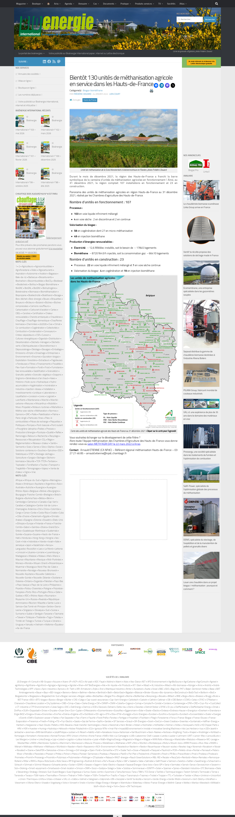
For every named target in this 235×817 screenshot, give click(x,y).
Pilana (74, 753)
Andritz (208, 685)
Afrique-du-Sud (31, 480)
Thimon (62, 775)
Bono (191, 696)
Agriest (213, 681)
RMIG (33, 761)
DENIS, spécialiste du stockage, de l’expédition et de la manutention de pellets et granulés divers (200, 543)
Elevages (46, 349)
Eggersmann (131, 710)
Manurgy (168, 739)
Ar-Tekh (70, 689)
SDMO (80, 764)
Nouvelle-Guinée (23, 577)
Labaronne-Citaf (143, 735)
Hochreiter (147, 725)
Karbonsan (124, 732)
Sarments (20, 446)
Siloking (23, 768)
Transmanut (132, 775)
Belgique (34, 491)
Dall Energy (76, 707)
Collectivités (52, 327)
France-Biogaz (184, 717)
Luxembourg (52, 552)
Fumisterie (57, 367)
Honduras (26, 538)
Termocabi (204, 772)
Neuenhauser (154, 746)
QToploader (98, 757)
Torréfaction (32, 465)
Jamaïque (20, 545)
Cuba (61, 512)
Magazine (21, 3)
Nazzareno (89, 746)
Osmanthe (108, 750)
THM (79, 775)
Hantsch (20, 725)
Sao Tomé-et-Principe (34, 606)
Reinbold (186, 757)
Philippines (55, 585)
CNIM (112, 703)
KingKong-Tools (180, 732)
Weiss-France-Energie (154, 782)
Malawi (41, 556)
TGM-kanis (39, 775)
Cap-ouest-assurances (97, 699)
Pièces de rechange (39, 421)
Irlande (43, 541)
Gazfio (100, 721)
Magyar (147, 739)
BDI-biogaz (55, 692)
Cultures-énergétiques (26, 338)
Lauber (172, 735)
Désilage (36, 349)
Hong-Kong (38, 538)
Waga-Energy (102, 782)
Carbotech (133, 699)
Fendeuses (22, 363)
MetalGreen (108, 743)
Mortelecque (155, 743)
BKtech (171, 696)
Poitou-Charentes (33, 588)
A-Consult (34, 681)
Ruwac (112, 761)
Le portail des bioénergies (30, 53)
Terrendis (18, 775)
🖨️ (151, 90)
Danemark (36, 516)
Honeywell (188, 725)
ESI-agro (100, 714)
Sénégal (38, 613)
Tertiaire (52, 461)
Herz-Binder (126, 725)
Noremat (197, 746)
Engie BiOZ (19, 714)
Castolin (143, 699)
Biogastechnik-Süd (50, 696)
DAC (67, 707)
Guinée (19, 534)
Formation (31, 367)
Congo (19, 512)
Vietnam (39, 624)
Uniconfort (216, 775)
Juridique (37, 392)
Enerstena (214, 710)
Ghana (44, 527)
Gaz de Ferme (88, 721)
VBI (112, 779)
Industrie (20, 389)
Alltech (168, 685)
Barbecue (32, 277)
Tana (134, 772)
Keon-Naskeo (154, 732)
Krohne (83, 735)
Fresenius (33, 721)
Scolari (72, 764)
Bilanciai (138, 692)
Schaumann (213, 761)
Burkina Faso (31, 498)
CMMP (105, 703)
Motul (166, 743)
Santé (53, 443)
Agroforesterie (22, 270)
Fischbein (144, 717)
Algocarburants (46, 270)
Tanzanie (48, 613)
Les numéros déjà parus (29, 94)
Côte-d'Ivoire (23, 516)
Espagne (28, 520)
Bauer (39, 692)
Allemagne (55, 480)
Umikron (205, 775)
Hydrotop (52, 728)
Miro (135, 743)
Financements (44, 363)
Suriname (20, 613)
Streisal (42, 772)
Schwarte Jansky (59, 764)
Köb (111, 735)
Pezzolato (39, 753)
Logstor (70, 739)
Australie (20, 487)
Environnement (23, 356)
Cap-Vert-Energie (118, 699)
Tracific (114, 775)
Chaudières (56, 317)
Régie (50, 439)
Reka (194, 757)
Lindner (33, 739)
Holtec (178, 725)
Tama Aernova (123, 772)
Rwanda (42, 599)
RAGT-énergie (121, 757)
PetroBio (28, 753)
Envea (37, 714)
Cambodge (21, 502)
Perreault (206, 750)
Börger (60, 699)
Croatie (53, 512)
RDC (27, 595)
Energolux (192, 710)
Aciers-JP (66, 681)
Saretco (181, 761)
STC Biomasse (207, 768)
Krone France (95, 735)
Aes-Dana (135, 681)
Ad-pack (88, 681)
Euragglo (127, 714)
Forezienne (163, 717)
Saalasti (133, 761)
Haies (52, 378)
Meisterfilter (23, 743)
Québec (19, 595)
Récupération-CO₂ (36, 439)
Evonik (23, 717)
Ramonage (21, 436)
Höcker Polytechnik (78, 728)
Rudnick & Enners (93, 761)
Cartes (54, 309)
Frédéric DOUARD (82, 94)
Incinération (50, 385)
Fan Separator (67, 717)
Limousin (21, 552)
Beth (110, 692)
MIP (129, 743)
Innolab (147, 728)
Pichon (67, 753)
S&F (126, 761)
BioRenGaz (139, 696)
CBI (168, 699)
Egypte (46, 516)
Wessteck (204, 782)
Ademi (119, 681)
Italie (57, 541)
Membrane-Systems (48, 743)
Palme (55, 414)
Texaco (28, 775)
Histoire (19, 382)
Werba (195, 782)
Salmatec (149, 761)
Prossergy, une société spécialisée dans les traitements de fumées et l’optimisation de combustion (199, 455)
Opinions (20, 414)
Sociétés (171, 3)
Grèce (18, 530)
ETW (119, 714)
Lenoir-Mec (199, 735)
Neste (143, 746)
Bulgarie (19, 498)
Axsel (154, 689)
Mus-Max (203, 743)
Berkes (92, 692)
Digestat (43, 338)
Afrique (19, 480)
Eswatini (47, 520)
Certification (38, 313)
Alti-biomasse (179, 685)
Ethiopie (21, 523)
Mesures (29, 403)
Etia (113, 714)
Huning (42, 728)
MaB (102, 739)
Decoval (102, 707)
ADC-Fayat (99, 681)
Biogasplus (35, 696)
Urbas (49, 779)
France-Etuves (200, 717)
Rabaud (109, 757)
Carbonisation (22, 309)
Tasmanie (58, 613)
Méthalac (28, 746)
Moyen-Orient (40, 563)
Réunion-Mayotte (37, 603)
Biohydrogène (49, 288)
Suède (30, 613)
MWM (213, 743)
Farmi (84, 717)
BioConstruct (181, 692)
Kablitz (91, 732)
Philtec (58, 753)
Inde (24, 541)
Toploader (20, 465)
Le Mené (49, 548)
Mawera (201, 739)
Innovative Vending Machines (166, 728)
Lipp (54, 739)
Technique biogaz (173, 772)
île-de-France (23, 628)
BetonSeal (119, 692)
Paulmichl (166, 750)
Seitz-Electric (109, 764)
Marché (45, 400)
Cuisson (45, 335)
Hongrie (49, 538)
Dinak (215, 707)
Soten (159, 768)
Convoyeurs (49, 331)
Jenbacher (19, 732)
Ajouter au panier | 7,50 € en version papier (26, 257)
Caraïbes (20, 505)
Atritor (129, 689)
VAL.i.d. (66, 779)
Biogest (120, 696)
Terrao (214, 772)
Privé (194, 753)
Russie (34, 599)
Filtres (32, 363)
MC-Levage (212, 739)
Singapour (28, 610)
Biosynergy (151, 696)
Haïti (18, 538)
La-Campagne (121, 735)
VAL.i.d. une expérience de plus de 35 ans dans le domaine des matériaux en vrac (200, 415)
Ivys (202, 728)
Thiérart (71, 775)
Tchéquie (30, 617)
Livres (42, 396)
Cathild (152, 699)
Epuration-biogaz (51, 356)
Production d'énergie (25, 432)
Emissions (20, 353)
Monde (28, 563)
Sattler (190, 761)
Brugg (208, 696)
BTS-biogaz (41, 699)
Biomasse (34, 291)
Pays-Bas (58, 581)
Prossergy (39, 757)
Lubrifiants (20, 400)
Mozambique (55, 563)
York (116, 786)
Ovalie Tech (125, 750)
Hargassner (31, 725)
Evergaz (217, 714)
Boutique (36, 3)
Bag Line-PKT (177, 689)
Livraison (33, 396)
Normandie (21, 570)
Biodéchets (22, 284)
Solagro (111, 768)
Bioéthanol (47, 295)
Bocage (57, 295)
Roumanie (50, 595)
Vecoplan (120, 779)
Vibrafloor (210, 779)
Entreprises (53, 353)
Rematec (203, 166)
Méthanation (41, 410)
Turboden (177, 775)
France (48, 523)
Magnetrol (128, 739)
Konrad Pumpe (58, 735)
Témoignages (33, 468)
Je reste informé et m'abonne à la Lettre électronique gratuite (201, 62)
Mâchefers (56, 407)
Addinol (110, 681)
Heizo (104, 725)
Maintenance (33, 400)
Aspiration (20, 273)
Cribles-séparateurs (25, 335)
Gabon (27, 527)
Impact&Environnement (130, 728)
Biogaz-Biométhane (48, 284)
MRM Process (190, 743)
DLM (25, 710)
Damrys (87, 707)
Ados (126, 681)
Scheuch (18, 764)
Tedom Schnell (191, 772)
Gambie (35, 527)
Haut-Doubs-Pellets (48, 725)
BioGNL (28, 288)
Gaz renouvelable (24, 371)
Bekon (75, 692)
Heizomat (113, 725)
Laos (40, 548)
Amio (200, 685)
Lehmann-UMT (185, 735)
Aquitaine (39, 483)
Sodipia (102, 768)
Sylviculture (21, 457)
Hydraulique (42, 382)
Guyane (36, 534)
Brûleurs (30, 302)
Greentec (184, 721)
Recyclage (54, 436)
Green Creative (171, 721)
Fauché (92, 717)
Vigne (27, 472)
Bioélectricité (34, 295)
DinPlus (17, 710)
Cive (50, 324)
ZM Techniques (134, 786)
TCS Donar (149, 772)
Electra (156, 710)
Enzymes (36, 356)
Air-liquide (112, 685)
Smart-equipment (37, 768)
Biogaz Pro (110, 696)
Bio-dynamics (166, 692)
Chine (46, 509)
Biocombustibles (36, 281)
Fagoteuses (56, 360)
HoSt (197, 725)
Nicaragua (31, 566)
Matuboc (191, 739)
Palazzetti (144, 750)
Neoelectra (123, 746)
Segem (97, 764)
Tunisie (38, 621)
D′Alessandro (90, 710)
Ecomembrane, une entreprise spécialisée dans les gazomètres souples (198, 291)
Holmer (169, 725)
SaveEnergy (200, 761)
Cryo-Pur (204, 703)
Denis (131, 707)
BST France (23, 699)
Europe (30, 523)
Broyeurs (20, 302)
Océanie (19, 581)
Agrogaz (52, 685)
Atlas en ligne (24, 81)
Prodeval (212, 753)
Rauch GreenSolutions (140, 757)
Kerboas (167, 732)
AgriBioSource (175, 681)
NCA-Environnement (106, 746)
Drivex (45, 710)
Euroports (173, 714)
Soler (119, 768)
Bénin (49, 498)
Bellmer (83, 692)
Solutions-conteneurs (26, 450)
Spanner (167, 768)
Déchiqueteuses (30, 345)
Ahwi (80, 685)
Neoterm (134, 746)
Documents (108, 3)
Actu (56, 3)
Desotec (139, 707)
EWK (30, 717)
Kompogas (20, 735)
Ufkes (196, 775)
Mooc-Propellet (23, 407)
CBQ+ (18, 313)
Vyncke (90, 782)
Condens (167, 703)
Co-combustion (23, 327)
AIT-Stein (136, 685)
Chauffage (20, 320)
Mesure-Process (93, 743)
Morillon (143, 743)
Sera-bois (147, 764)
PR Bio (173, 753)
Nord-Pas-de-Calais (47, 566)
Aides (34, 270)
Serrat (185, 764)
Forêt (40, 367)
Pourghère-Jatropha (26, 428)
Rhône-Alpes (37, 595)
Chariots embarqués (39, 317)
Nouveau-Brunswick (47, 570)
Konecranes (43, 735)
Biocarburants (45, 277)
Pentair (196, 750)
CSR (38, 335)
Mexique (41, 559)
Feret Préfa (102, 717)
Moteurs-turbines (40, 407)
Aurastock (138, 689)
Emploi (30, 353)
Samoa (19, 606)
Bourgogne (53, 491)
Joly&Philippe (60, 732)
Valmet (83, 779)
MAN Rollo (157, 739)
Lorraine (41, 552)
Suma (86, 772)
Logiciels (51, 396)
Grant (150, 721)
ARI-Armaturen (83, 689)
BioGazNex (98, 696)
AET (144, 681)
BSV (32, 699)
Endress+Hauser (178, 710)
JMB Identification (44, 732)
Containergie (179, 703)
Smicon (79, 768)
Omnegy (70, 750)
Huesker (33, 728)
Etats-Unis (58, 520)
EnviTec (57, 714)
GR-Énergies (140, 721)
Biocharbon (21, 281)
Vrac (34, 472)
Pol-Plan (132, 753)
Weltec (186, 782)
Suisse (54, 610)
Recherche (43, 436)
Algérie (44, 480)
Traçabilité (20, 468)
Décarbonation (22, 342)
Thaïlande (40, 617)
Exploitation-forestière (26, 360)
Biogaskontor (21, 696)
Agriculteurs (27, 266)
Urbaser (57, 779)
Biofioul (33, 284)
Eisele (148, 710)
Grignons (20, 378)
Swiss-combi (97, 772)
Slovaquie (39, 610)
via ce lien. (32, 252)
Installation (48, 389)
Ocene (31, 750)
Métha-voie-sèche (24, 410)
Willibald (215, 782)
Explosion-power (43, 717)
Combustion (21, 331)
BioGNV (37, 288)
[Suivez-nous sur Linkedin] (44, 61)
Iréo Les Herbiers (190, 728)
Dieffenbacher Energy (201, 707)
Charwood (19, 703)
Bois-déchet (21, 299)
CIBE (64, 703)
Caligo (82, 699)
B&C (161, 689)
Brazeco (200, 696)
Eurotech (184, 714)
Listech (61, 739)
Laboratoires (49, 392)
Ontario (28, 581)
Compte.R (148, 703)
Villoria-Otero (33, 782)
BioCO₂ (49, 281)
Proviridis (50, 757)
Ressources (21, 439)
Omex (61, 750)
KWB (105, 735)
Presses (50, 428)
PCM (175, 750)
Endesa (164, 710)
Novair (217, 746)
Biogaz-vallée (84, 696)
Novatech (21, 750)
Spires (176, 768)
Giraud (129, 721)
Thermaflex (51, 775)
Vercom (147, 779)
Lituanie (31, 552)
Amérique (28, 483)
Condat (158, 703)
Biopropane (21, 295)
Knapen (193, 732)
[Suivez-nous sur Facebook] (49, 61)
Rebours (32, 436)
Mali (49, 556)
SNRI (87, 768)
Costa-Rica (43, 512)
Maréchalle (180, 739)
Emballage (57, 349)
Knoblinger (204, 732)
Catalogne (30, 505)
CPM (189, 703)
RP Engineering (76, 761)
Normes (53, 410)
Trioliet (153, 775)
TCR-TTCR (41, 461)
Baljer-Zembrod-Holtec (197, 689)
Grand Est (53, 527)
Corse (26, 512)
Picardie (19, 588)
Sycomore (109, 772)
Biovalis (162, 696)
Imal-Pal (113, 728)
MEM (33, 743)
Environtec (47, 714)
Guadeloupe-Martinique (34, 530)
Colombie (55, 509)
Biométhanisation (49, 291)
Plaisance (114, 753)
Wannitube (125, 782)
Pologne (47, 588)
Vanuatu (29, 624)
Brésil (57, 494)
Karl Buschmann (138, 732)
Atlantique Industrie (114, 689)
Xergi (109, 786)
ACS (81, 681)
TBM (140, 772)
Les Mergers (22, 739)
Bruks (216, 696)
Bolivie (43, 491)
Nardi (79, 746)
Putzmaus (61, 757)
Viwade (45, 782)
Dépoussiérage (23, 349)
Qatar (58, 592)
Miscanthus (40, 403)
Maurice (19, 559)
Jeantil (213, 728)
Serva (192, 764)
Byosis (52, 699)
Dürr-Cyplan (76, 710)
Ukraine (56, 621)
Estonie (37, 520)
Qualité (50, 432)
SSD (60, 450)
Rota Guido (50, 761)
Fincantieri (133, 717)
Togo (49, 617)
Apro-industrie (49, 689)
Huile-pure (30, 382)
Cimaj (70, 703)
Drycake (53, 710)
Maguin (138, 739)
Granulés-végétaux (42, 374)
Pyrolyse (41, 432)
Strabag (33, 772)
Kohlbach (215, 732)
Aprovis (61, 689)
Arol (101, 689)
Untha (42, 779)
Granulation (52, 371)
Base (212, 689)
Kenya (49, 545)
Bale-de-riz (21, 277)
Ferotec (113, 717)
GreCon (158, 721)
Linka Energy (45, 739)
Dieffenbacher (182, 707)
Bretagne (48, 494)
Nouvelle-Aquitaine (25, 574)
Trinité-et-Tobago (24, 621)
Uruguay (20, 624)
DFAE (163, 707)
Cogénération (38, 327)
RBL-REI (157, 757)
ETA (108, 714)
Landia (164, 735)
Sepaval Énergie (133, 764)
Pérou (51, 592)
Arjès (95, 689)
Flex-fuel (20, 367)
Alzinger (192, 685)
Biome (129, 696)
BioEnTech (194, 692)
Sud (47, 610)
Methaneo (120, 743)
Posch (165, 753)
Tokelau (57, 617)
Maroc (56, 556)
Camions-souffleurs (39, 306)
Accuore (57, 681)
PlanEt (123, 753)
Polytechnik (143, 753)
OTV (117, 750)
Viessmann (20, 782)
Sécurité (30, 461)
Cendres (27, 313)
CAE (75, 699)
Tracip (122, 775)
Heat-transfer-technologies (87, 725)
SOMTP (150, 768)
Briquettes (56, 299)
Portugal (42, 592)
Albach (146, 685)
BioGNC (19, 288)
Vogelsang (56, 782)
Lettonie (59, 548)
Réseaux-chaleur (41, 443)
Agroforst (41, 685)
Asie (59, 483)
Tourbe (43, 465)
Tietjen (87, 775)
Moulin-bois (176, 743)
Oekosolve (51, 750)
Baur (46, 692)
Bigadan (129, 692)
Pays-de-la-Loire (39, 585)
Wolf (96, 786)
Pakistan (48, 581)
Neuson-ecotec (169, 746)
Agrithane (30, 685)
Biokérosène (21, 291)
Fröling (51, 721)
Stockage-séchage (44, 454)
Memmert (65, 743)
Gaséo (77, 721)
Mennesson (77, 743)
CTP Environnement (39, 707)
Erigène (74, 714)
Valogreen (93, 779)
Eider (141, 710)
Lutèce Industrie (83, 739)
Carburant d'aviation (39, 309)
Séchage (41, 457)
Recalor (165, 757)
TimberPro (104, 775)
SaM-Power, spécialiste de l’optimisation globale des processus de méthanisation (200, 489)
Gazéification (39, 371)
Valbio (75, 779)
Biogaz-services (68, 696)
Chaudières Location (35, 703)
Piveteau (104, 753)
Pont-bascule (43, 425)
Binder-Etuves (151, 692)
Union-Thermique (28, 779)
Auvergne (40, 487)
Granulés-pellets (23, 374)
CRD (196, 703)
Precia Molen (184, 753)
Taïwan (20, 617)
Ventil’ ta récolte (134, 779)
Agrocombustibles (43, 266)
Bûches (48, 302)
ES (81, 714)
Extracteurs (44, 360)
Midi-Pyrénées (54, 559)
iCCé (91, 728)
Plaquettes (55, 421)
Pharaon (50, 753)
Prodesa (202, 753)
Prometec (19, 757)
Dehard (111, 707)
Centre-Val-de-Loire (46, 505)
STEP (31, 454)
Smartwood (53, 768)
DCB (94, 707)
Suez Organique (74, 772)
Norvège (32, 570)
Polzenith (155, 753)
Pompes (31, 425)
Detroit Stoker (151, 707)
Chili (40, 509)
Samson (172, 761)
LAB (132, 735)
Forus (173, 717)
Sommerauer (138, 768)
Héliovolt (63, 728)
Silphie (51, 446)
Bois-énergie (35, 299)
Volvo (65, 782)
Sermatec (175, 764)
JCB (207, 728)
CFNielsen (211, 699)
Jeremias (30, 732)
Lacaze (156, 735)
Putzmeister (74, 757)
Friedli (43, 721)
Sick (16, 768)
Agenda (68, 3)
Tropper (162, 775)
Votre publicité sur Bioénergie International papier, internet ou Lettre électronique (86, 53)
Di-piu (170, 707)
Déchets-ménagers (40, 342)
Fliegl (153, 717)
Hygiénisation (36, 385)
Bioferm (204, 692)
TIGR (94, 775)
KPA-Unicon (72, 735)
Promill (29, 757)
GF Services (118, 721)
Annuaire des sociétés (28, 74)
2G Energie (22, 681)
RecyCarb (175, 757)
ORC (28, 414)
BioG (212, 692)
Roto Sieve (62, 761)
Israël (50, 541)
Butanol (39, 302)
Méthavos (50, 746)
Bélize (42, 498)
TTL (169, 775)
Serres (36, 446)
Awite (147, 689)
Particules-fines (35, 418)
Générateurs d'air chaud (37, 378)
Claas (77, 703)
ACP (75, 681)
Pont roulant (57, 425)
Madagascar (21, 556)
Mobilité (52, 403)
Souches (42, 450)
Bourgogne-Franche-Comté (29, 494)
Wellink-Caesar (174, 782)
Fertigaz (123, 717)
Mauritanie (30, 559)
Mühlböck (61, 746)
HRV (19, 728)
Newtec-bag (185, 746)
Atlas (182, 3)
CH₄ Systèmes (53, 703)
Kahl (98, 732)
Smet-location (67, 768)
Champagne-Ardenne (26, 509)
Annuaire (82, 3)
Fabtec (56, 717)
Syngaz (31, 457)
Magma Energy (114, 739)
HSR (25, 728)
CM (98, 703)
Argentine (50, 483)
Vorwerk (74, 782)
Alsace (19, 483)
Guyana (27, 534)
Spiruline (52, 450)
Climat (57, 324)
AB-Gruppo (45, 681)
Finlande (39, 523)
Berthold (102, 692)
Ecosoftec (118, 710)
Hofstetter (159, 725)
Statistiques (21, 454)
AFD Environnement (157, 681)
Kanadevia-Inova (110, 732)
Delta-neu (121, 707)
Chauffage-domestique (38, 320)
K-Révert (82, 732)
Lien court (114, 94)
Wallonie (49, 624)
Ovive (135, 750)
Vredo (82, 782)
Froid (47, 367)
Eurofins (163, 714)
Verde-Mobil (174, 779)
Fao (77, 717)
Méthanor (38, 746)
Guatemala (52, 530)
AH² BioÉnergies (92, 685)
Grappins (57, 374)
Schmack (28, 764)
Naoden (71, 746)
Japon (28, 545)
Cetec (194, 699)
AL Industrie (157, 685)
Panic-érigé (21, 418)
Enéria (66, 714)
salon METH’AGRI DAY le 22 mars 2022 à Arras (114, 444)
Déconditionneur (47, 345)
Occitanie (56, 577)
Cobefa (120, 703)
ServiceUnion (203, 764)
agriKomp (19, 685)
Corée (33, 512)
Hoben (137, 725)
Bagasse (53, 273)
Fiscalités (57, 363)
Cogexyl (129, 703)
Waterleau (137, 782)
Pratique (124, 3)
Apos (37, 689)
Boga (184, 696)
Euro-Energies (140, 714)
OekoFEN (40, 750)
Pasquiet (155, 750)
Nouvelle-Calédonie (45, 574)
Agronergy (63, 685)
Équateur (59, 624)
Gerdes (108, 721)
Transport (53, 465)
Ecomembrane (105, 710)
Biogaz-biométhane (93, 90)
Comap (138, 703)
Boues (46, 299)
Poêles (41, 428)
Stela (218, 768)
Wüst (102, 786)
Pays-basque (23, 585)
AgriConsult (202, 681)
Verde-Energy (159, 779)
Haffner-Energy (210, 721)
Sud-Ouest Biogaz (56, 772)
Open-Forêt (95, 750)
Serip (167, 764)
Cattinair (161, 699)
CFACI (202, 699)
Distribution (54, 338)
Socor (94, 768)
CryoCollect (215, 703)
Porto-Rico (31, 592)
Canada (42, 502)
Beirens (66, 692)
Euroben (153, 714)
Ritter (26, 761)
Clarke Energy (88, 703)
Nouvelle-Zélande (41, 577)
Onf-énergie (82, 750)
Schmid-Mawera (42, 764)
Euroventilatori (197, 714)
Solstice (127, 768)
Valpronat (104, 779)
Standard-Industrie (190, 768)
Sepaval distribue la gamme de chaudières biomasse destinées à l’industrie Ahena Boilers (199, 355)
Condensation (35, 331)
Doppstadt (35, 710)
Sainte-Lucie (53, 603)
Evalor (208, 714)
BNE (178, 696)
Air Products (125, 685)
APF (31, 689)
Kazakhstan (38, 545)
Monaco (19, 563)
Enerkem (203, 710)
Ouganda (38, 581)
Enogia (29, 714)
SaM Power (161, 761)
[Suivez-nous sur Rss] (54, 61)
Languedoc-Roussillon (26, 548)
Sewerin (215, 764)
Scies (29, 446)
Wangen (115, 782)
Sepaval (120, 764)
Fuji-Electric (66, 721)
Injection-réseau (33, 389)
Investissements (23, 392)
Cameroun (32, 502)
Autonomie (32, 273)
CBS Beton (177, 699)
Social (58, 446)
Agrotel (73, 685)
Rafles (58, 432)
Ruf (105, 761)
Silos (44, 446)
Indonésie (33, 541)
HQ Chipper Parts (209, 725)
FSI (57, 721)
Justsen (72, 732)
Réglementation (23, 443)
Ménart (18, 746)
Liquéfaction (21, 396)
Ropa (40, 761)
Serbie (50, 606)
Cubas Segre (57, 707)
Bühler (68, 699)
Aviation (43, 273)
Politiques (20, 425)
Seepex (88, 764)
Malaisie (32, 556)
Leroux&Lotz (213, 735)
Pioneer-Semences (88, 753)
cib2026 (43, 324)
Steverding (23, 772)
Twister (187, 775)
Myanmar (20, 566)
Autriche (30, 487)
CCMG (187, 699)
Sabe (141, 761)
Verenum (186, 779)
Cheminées (32, 324)
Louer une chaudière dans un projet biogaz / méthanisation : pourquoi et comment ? (200, 585)
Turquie (47, 621)
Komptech (31, 735)
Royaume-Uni (22, 599)
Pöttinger (86, 757)
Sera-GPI (158, 764)
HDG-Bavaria (66, 725)
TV (159, 3)
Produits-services (143, 3)
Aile (104, 685)
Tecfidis (160, 772)
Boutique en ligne (26, 87)
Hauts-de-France (89, 100)
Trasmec (144, 775)
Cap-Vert (52, 502)
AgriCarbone (189, 681)
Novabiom (208, 746)
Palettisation (44, 414)
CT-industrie (22, 707)
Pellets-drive (185, 750)
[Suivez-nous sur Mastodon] (59, 61)
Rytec (119, 761)
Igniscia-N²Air (101, 728)
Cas (95, 3)
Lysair (95, 739)
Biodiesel (58, 281)
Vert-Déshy (198, 779)
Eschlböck (89, 714)
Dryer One (64, 710)
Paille (34, 414)
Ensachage (41, 353)
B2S (167, 689)
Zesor (122, 786)
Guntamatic (195, 721)
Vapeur (45, 468)
